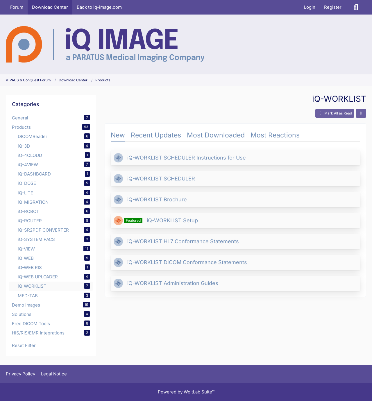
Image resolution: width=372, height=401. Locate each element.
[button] (361, 113)
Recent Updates (156, 135)
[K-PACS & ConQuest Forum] (105, 44)
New (118, 135)
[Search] (356, 7)
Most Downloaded (216, 135)
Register (332, 7)
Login (309, 7)
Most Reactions (275, 135)
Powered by (186, 392)
